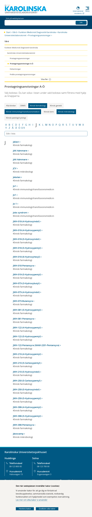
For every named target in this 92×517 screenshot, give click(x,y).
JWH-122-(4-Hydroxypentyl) (27, 327)
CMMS (23, 105)
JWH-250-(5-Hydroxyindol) (26, 389)
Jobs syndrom (20, 212)
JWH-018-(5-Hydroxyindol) (26, 239)
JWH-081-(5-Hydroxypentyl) (27, 309)
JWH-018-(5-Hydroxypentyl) (27, 247)
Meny (87, 11)
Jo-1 (15, 203)
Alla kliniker (11, 105)
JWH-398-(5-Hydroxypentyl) (27, 416)
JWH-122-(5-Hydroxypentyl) (27, 336)
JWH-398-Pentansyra (23, 424)
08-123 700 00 (43, 466)
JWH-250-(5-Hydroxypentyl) (27, 398)
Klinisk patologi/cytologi (16, 118)
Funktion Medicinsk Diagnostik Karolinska (37, 32)
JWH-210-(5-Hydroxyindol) (26, 371)
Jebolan (16, 177)
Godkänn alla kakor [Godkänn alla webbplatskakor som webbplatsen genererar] (47, 509)
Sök (81, 22)
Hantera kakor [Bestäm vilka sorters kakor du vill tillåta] (25, 509)
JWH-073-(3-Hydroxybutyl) (26, 283)
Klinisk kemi (49, 111)
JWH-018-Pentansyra (23, 265)
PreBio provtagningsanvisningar (22, 74)
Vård (14, 32)
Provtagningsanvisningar (39, 35)
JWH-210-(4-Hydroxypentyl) (27, 354)
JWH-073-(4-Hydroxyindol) (26, 292)
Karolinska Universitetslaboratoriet (21, 53)
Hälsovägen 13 (16, 474)
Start (8, 32)
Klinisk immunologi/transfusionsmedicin (23, 111)
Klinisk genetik (56, 105)
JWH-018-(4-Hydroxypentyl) (27, 230)
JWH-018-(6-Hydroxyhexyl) (26, 256)
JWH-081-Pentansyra (23, 318)
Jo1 (14, 186)
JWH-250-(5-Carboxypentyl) (27, 380)
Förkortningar (15, 69)
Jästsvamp (18, 433)
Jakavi (16, 141)
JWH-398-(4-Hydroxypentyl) (27, 407)
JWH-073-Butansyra (23, 301)
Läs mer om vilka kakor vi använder (31, 500)
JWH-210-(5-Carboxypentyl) (27, 362)
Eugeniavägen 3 (44, 474)
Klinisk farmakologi (38, 105)
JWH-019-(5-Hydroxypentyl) (27, 274)
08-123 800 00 (15, 466)
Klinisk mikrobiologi (66, 111)
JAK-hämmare (20, 150)
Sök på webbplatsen (15, 22)
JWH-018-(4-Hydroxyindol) (26, 221)
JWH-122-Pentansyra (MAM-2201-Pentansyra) (36, 345)
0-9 (23, 127)
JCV (14, 168)
